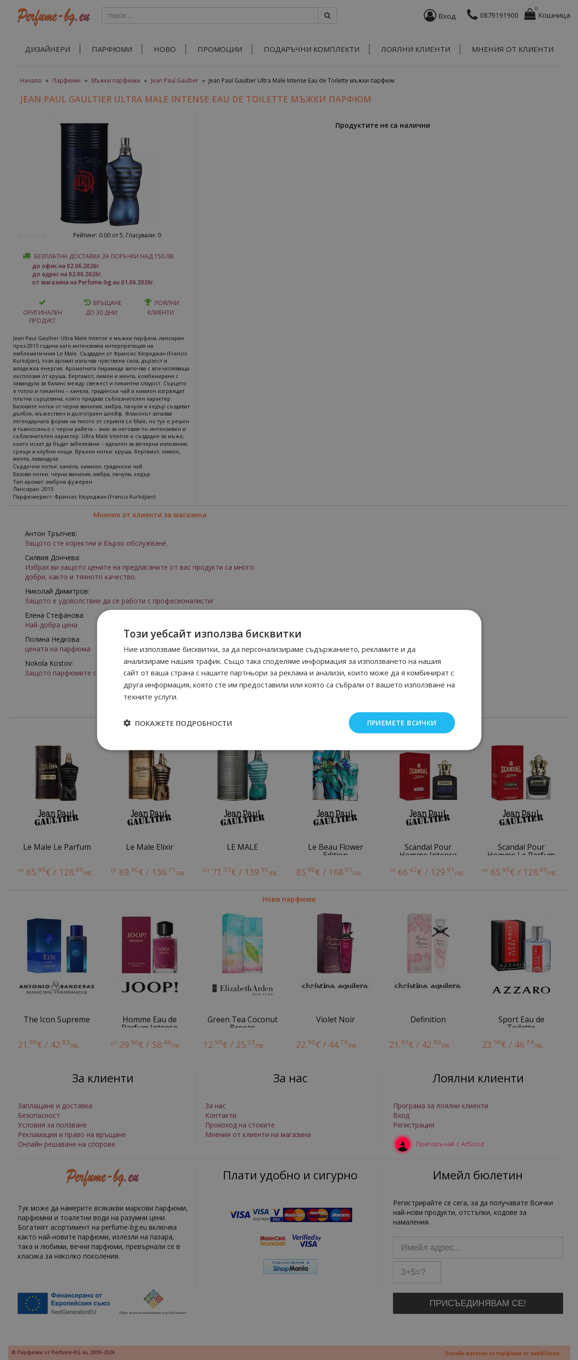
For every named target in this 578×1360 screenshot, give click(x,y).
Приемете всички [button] (402, 722)
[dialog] (289, 680)
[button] (177, 723)
